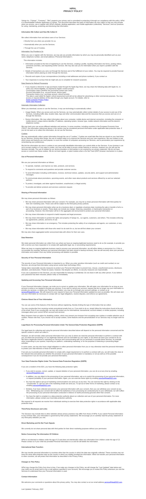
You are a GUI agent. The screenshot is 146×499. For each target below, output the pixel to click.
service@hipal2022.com (30, 292)
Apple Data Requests (34, 101)
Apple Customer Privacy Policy (37, 100)
